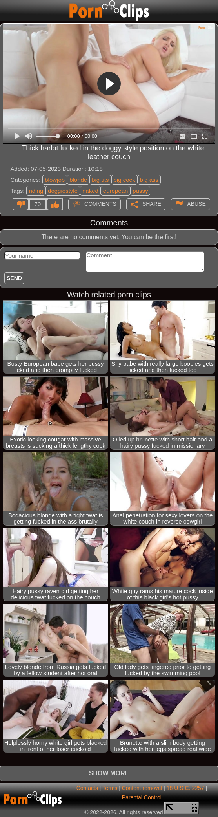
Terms (109, 788)
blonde (78, 179)
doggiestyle (63, 190)
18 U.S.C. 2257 (185, 788)
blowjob (55, 179)
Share (151, 203)
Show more (109, 773)
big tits (100, 179)
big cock (124, 179)
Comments (100, 203)
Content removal (142, 788)
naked (90, 190)
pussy (140, 190)
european (115, 190)
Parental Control (142, 797)
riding (36, 190)
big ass (149, 179)
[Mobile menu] (7, 10)
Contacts (87, 788)
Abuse (196, 203)
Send (14, 278)
